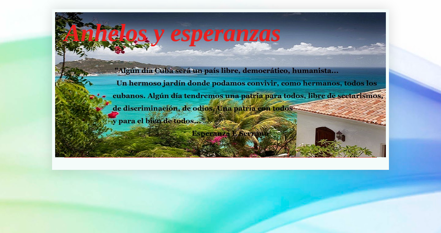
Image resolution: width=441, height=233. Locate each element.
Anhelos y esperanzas (172, 32)
